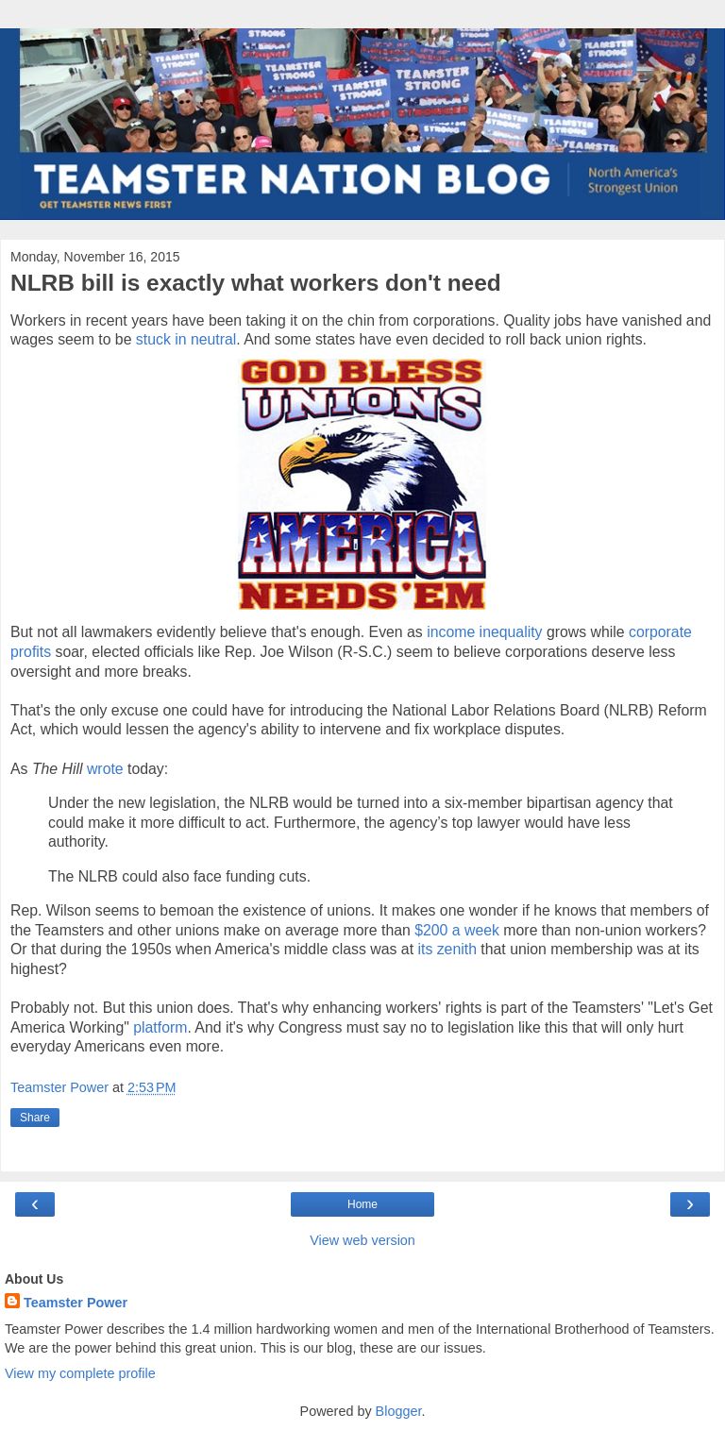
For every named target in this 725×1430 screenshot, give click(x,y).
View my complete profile (80, 1373)
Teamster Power (75, 1302)
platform (160, 1027)
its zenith (446, 949)
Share (35, 1117)
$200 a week (456, 930)
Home (362, 1204)
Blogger (399, 1411)
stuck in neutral (186, 339)
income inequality (484, 632)
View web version (362, 1240)
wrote (105, 769)
